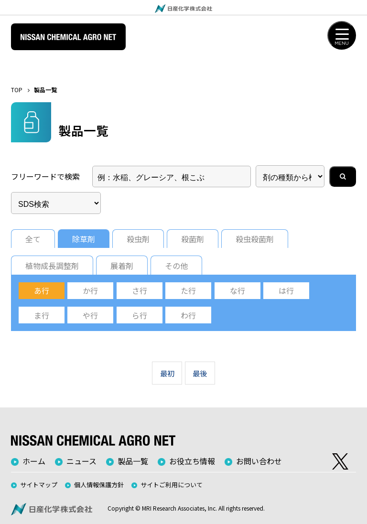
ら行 (139, 315)
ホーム (33, 461)
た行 (188, 290)
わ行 (188, 315)
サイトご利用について (171, 484)
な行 (237, 290)
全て (33, 239)
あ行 (41, 290)
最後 (200, 373)
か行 (90, 290)
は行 (286, 290)
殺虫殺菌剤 (255, 239)
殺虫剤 (138, 239)
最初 (167, 373)
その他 (176, 265)
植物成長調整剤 (52, 265)
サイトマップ (38, 484)
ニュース (81, 461)
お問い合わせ (259, 461)
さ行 (139, 290)
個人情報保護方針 (99, 484)
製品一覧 (133, 461)
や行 (90, 315)
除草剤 (83, 239)
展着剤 (121, 265)
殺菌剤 (192, 239)
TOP (16, 90)
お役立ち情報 (192, 461)
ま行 (41, 315)
